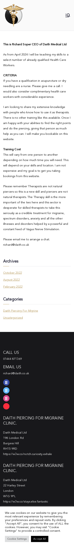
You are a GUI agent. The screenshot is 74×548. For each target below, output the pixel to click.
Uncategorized (13, 317)
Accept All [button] (39, 539)
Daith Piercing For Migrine (20, 310)
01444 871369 (12, 359)
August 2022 (11, 279)
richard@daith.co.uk (16, 373)
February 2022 (12, 286)
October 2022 (12, 273)
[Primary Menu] (68, 15)
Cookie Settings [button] (17, 539)
